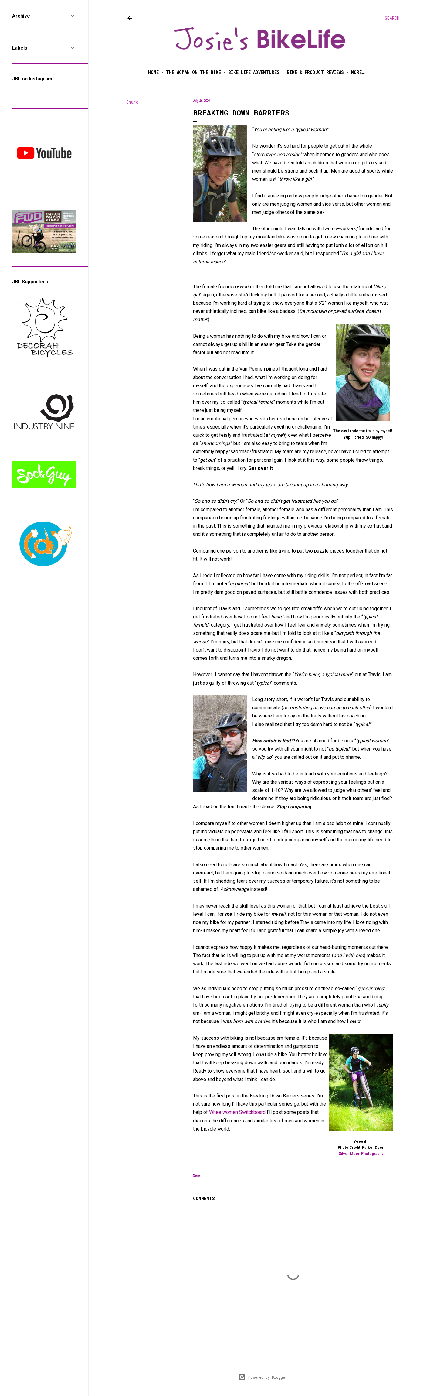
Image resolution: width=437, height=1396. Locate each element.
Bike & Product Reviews (315, 72)
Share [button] (132, 102)
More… (357, 72)
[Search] (392, 18)
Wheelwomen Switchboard (237, 1112)
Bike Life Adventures (253, 72)
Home (153, 72)
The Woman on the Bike (193, 72)
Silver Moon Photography (361, 1153)
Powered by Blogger (263, 1377)
